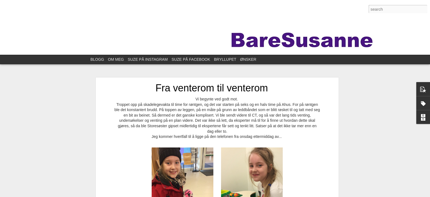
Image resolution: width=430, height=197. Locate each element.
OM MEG (116, 59)
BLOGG (97, 59)
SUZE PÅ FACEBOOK (191, 59)
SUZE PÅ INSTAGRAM (148, 59)
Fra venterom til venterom (211, 88)
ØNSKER (248, 59)
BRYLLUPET (225, 59)
